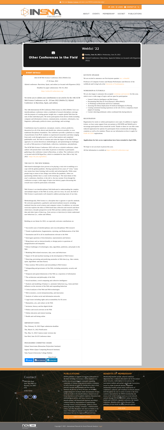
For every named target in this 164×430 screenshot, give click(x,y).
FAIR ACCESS (89, 133)
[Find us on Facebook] (26, 397)
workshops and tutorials (121, 94)
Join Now (121, 408)
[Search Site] (139, 7)
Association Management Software (29, 426)
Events (96, 14)
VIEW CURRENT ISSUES (82, 417)
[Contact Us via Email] (35, 397)
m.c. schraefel (124, 78)
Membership (109, 14)
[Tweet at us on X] (30, 397)
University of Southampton (115, 84)
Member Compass (73, 2)
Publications (135, 14)
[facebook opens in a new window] (40, 360)
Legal (100, 426)
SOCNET (121, 14)
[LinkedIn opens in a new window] (51, 360)
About (86, 14)
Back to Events (28, 41)
